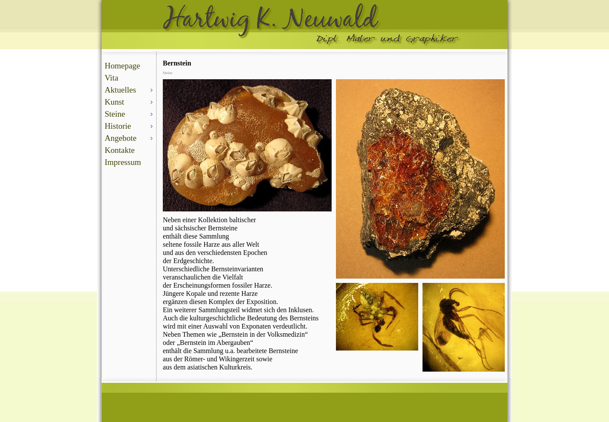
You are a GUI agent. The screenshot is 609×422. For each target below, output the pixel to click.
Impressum (123, 162)
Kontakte (120, 150)
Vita (111, 77)
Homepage (122, 65)
